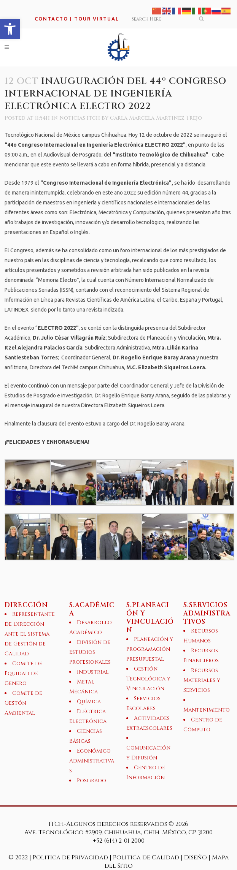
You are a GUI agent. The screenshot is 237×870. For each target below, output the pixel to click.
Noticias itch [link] (79, 118)
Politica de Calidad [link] (146, 857)
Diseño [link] (195, 857)
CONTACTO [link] (51, 18)
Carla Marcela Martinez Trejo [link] (156, 118)
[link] (10, 29)
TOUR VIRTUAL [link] (96, 18)
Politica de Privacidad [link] (71, 857)
